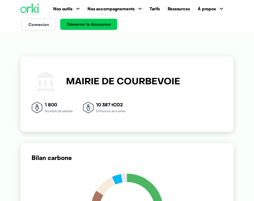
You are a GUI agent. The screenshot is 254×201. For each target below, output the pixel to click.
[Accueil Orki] (29, 8)
